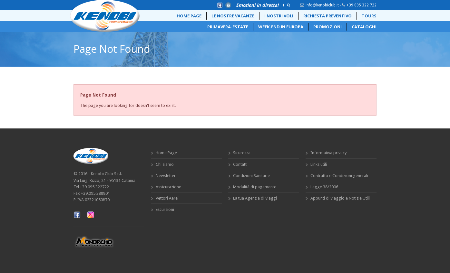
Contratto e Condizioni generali (339, 175)
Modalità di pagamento (255, 186)
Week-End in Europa (280, 27)
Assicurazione (168, 186)
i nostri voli (278, 16)
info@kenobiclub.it (322, 5)
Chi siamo (165, 164)
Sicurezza (241, 152)
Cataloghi (364, 27)
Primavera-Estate (227, 27)
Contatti (240, 164)
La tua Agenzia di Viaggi (255, 198)
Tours (369, 16)
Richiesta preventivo (327, 16)
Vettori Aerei (167, 198)
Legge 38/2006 (324, 186)
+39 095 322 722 (362, 5)
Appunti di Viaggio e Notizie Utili (340, 198)
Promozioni (327, 27)
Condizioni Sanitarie (251, 175)
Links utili (318, 164)
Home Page (189, 16)
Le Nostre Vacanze (232, 16)
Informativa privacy (328, 152)
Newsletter (166, 175)
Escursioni (165, 209)
